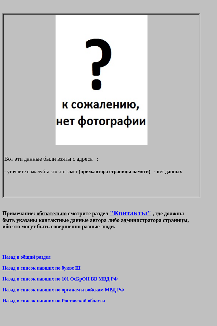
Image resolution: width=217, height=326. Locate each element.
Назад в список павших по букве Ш (41, 268)
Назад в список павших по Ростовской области (53, 300)
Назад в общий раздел (26, 257)
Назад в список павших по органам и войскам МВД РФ (63, 289)
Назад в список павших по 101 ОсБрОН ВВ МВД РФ (60, 278)
